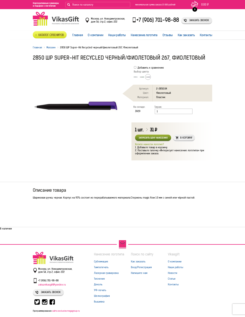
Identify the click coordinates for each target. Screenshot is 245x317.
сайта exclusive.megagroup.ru (66, 310)
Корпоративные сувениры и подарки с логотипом (46, 4)
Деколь (98, 284)
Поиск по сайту (142, 254)
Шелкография (102, 295)
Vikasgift (174, 254)
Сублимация (101, 261)
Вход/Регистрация (141, 267)
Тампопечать (101, 267)
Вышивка (99, 301)
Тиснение (99, 278)
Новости (172, 273)
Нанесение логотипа (144, 35)
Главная (77, 35)
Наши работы (117, 35)
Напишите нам (139, 273)
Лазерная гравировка (106, 273)
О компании (95, 35)
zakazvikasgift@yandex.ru (52, 284)
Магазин (51, 47)
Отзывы (167, 35)
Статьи (171, 278)
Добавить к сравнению (149, 67)
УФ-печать (100, 290)
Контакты (206, 35)
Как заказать (186, 35)
